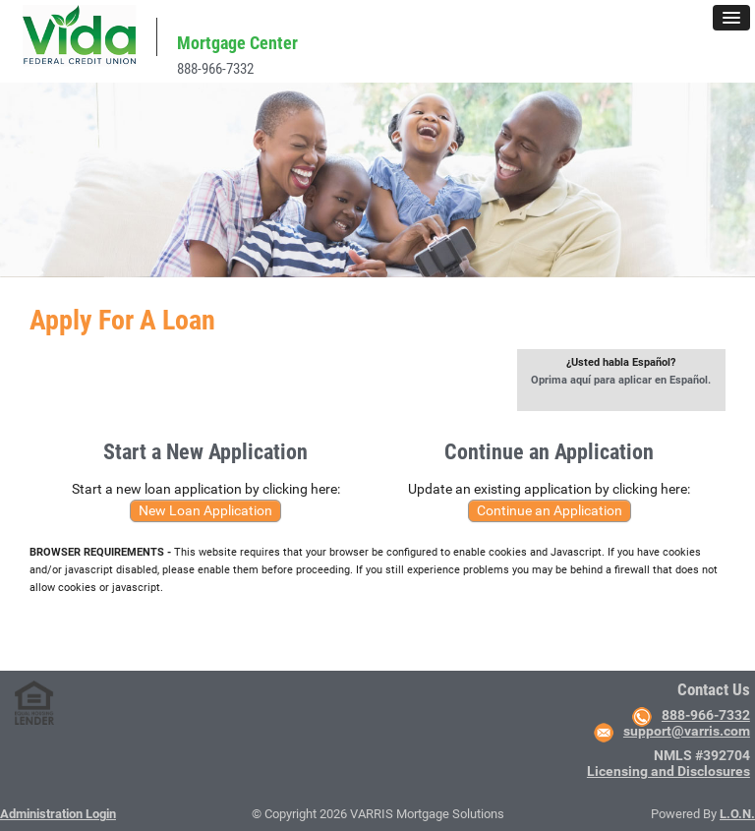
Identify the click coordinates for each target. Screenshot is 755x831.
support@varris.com (686, 731)
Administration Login (58, 813)
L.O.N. (737, 813)
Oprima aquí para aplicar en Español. (621, 380)
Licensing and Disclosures (668, 771)
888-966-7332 (215, 69)
